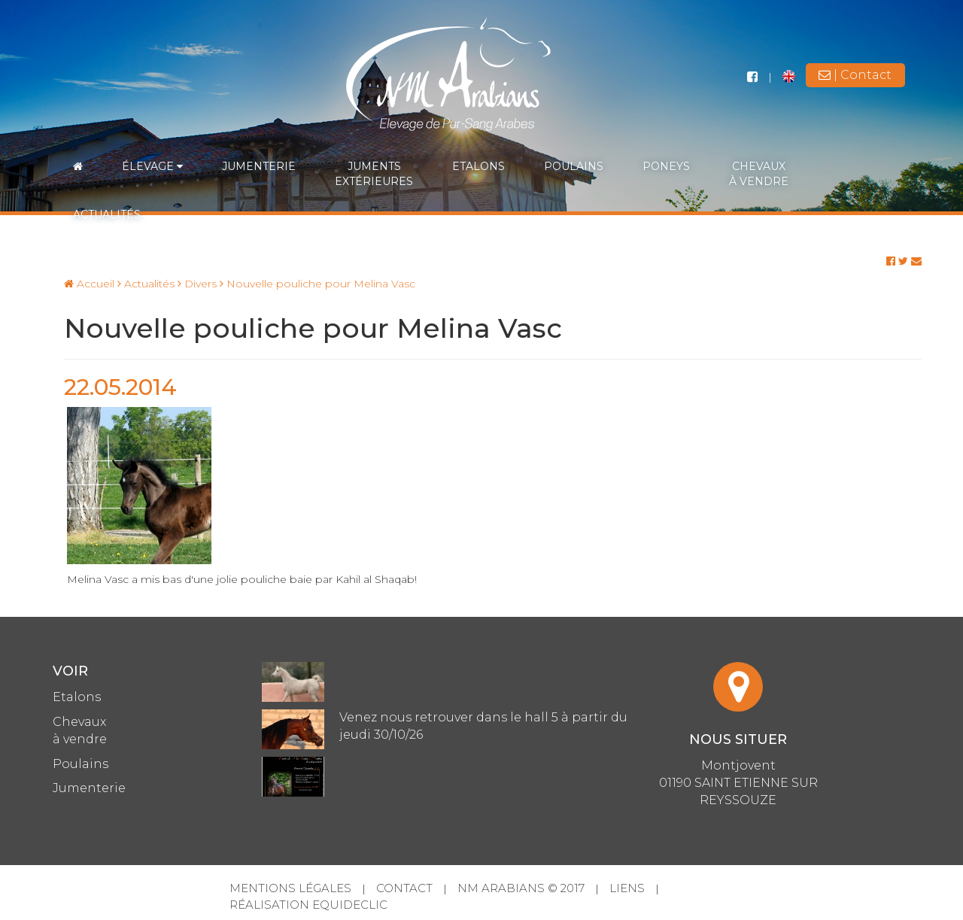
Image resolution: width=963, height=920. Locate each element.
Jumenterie (259, 166)
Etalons (478, 166)
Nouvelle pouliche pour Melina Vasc (317, 283)
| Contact (855, 75)
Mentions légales (290, 888)
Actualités (107, 214)
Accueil (89, 283)
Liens (627, 888)
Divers (197, 283)
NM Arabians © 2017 (521, 888)
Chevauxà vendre (758, 173)
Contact (404, 888)
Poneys (666, 166)
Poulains (573, 166)
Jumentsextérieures (374, 173)
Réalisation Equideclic (308, 904)
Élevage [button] (152, 166)
